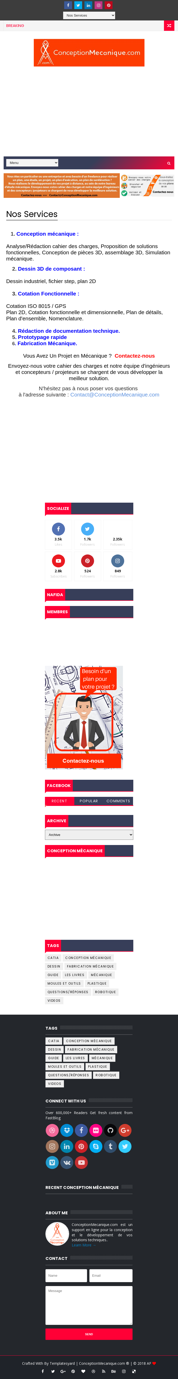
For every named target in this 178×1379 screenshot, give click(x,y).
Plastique (97, 983)
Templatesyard (62, 1363)
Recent (59, 801)
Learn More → (84, 1245)
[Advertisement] (89, 112)
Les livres (74, 975)
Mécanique (101, 975)
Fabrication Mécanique (90, 966)
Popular (89, 801)
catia (53, 958)
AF (149, 1363)
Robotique (105, 992)
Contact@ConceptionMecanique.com (114, 395)
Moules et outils (64, 983)
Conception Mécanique (88, 958)
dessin (54, 966)
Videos (54, 1000)
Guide (53, 975)
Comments (118, 801)
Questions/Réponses (68, 992)
